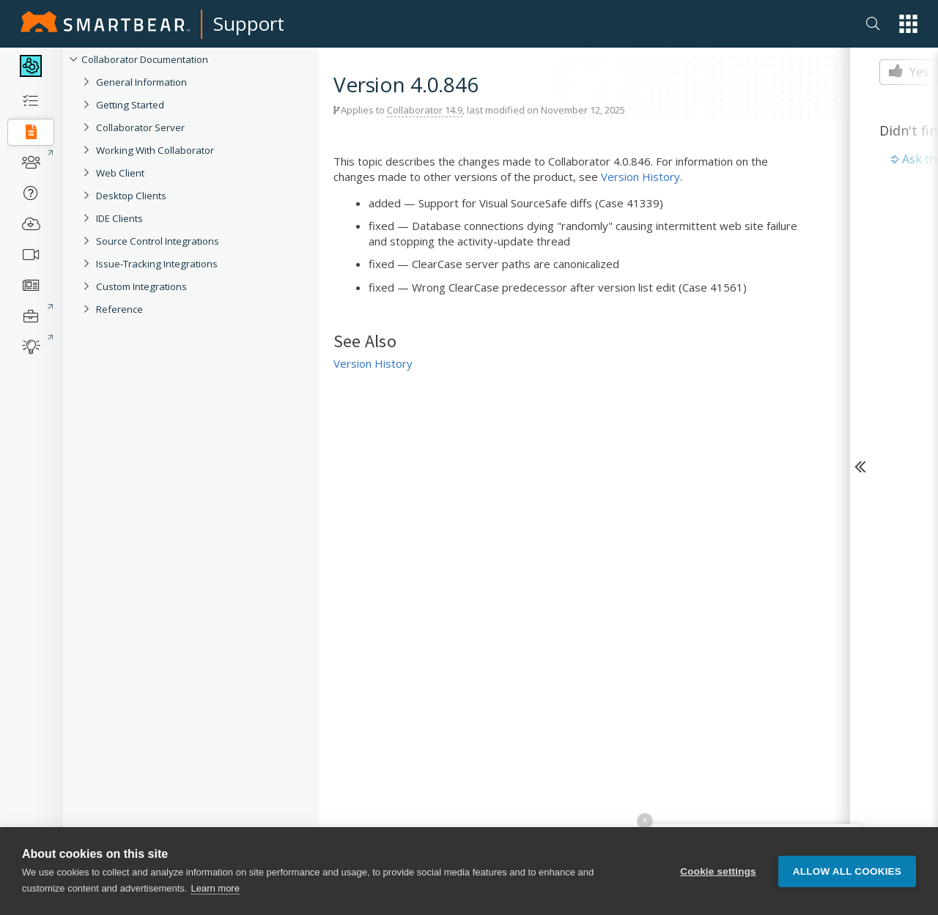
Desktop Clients (131, 195)
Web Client (120, 172)
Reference (119, 309)
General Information (141, 82)
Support (248, 23)
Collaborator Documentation (144, 59)
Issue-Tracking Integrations (157, 263)
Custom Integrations (141, 286)
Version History (640, 176)
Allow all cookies (847, 871)
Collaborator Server (140, 127)
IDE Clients (119, 218)
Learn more (215, 888)
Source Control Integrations (157, 241)
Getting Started (130, 104)
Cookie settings (718, 871)
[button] (908, 24)
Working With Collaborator (155, 150)
